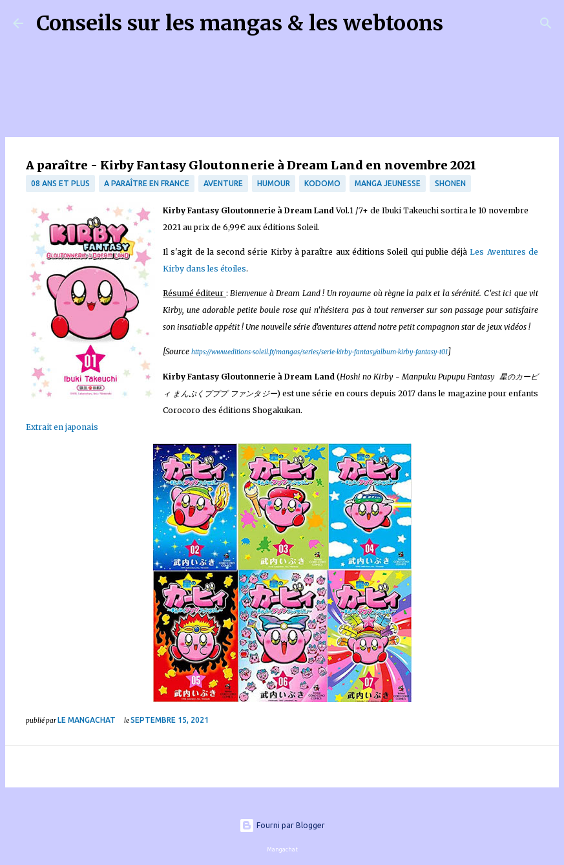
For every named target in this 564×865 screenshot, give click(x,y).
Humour (273, 183)
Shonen (450, 183)
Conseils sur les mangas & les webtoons (239, 23)
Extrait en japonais (62, 427)
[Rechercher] (461, 23)
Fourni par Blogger (282, 825)
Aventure (223, 183)
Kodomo (322, 183)
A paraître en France (146, 183)
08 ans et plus (60, 183)
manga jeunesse (388, 183)
